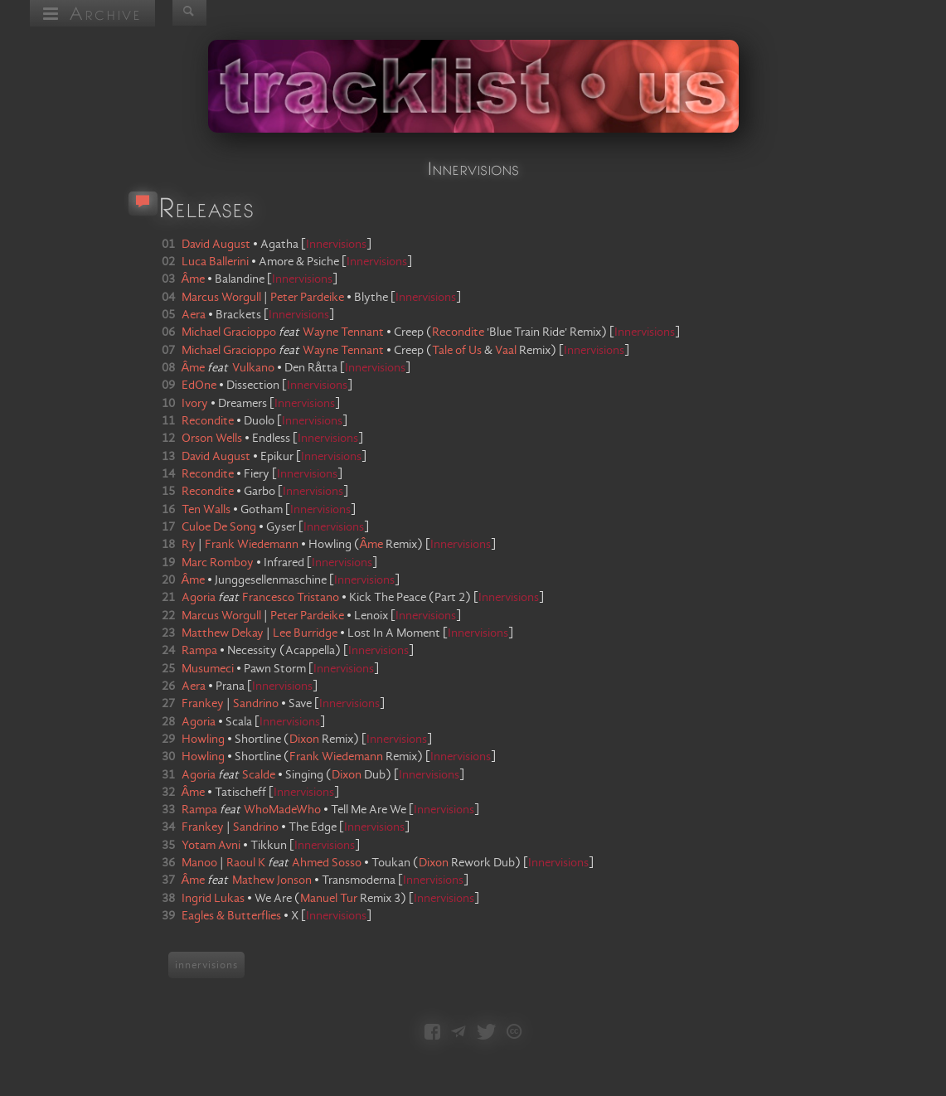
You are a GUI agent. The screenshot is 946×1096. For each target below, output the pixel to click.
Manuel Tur (328, 898)
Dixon (304, 739)
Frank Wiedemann (336, 757)
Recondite (458, 332)
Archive (92, 13)
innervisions (206, 965)
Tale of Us (457, 350)
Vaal (506, 350)
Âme (372, 544)
